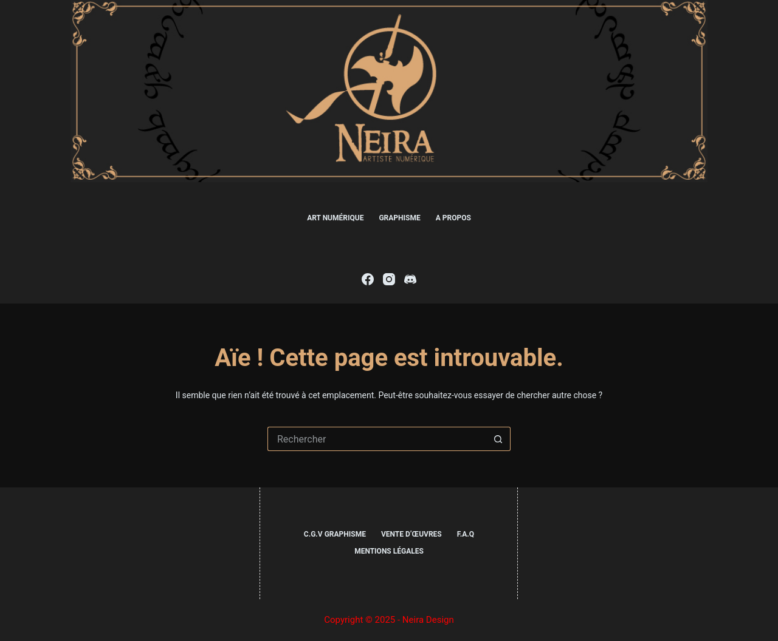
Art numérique (335, 218)
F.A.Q (465, 534)
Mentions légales (389, 551)
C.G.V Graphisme (335, 534)
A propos (453, 218)
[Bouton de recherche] (498, 439)
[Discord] (410, 279)
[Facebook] (368, 279)
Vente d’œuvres (411, 534)
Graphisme (399, 218)
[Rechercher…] (376, 439)
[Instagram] (389, 279)
